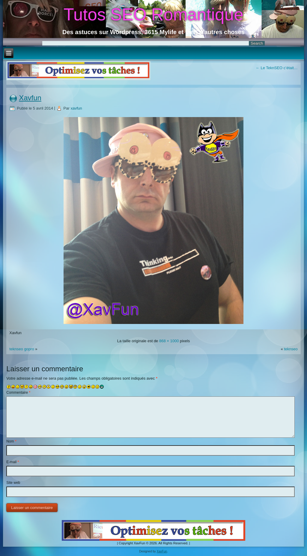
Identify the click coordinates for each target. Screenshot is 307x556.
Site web (13, 483)
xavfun (76, 108)
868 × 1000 (169, 341)
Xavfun (30, 98)
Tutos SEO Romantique (153, 14)
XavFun (162, 551)
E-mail (12, 462)
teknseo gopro (21, 349)
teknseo (291, 349)
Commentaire (18, 392)
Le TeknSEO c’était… (277, 68)
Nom (11, 441)
